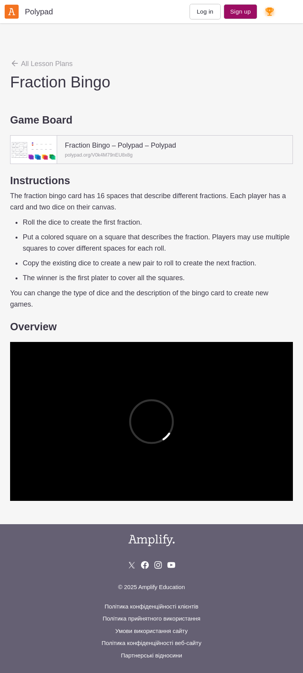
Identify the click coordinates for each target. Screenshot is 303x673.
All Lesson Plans (41, 63)
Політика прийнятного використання (151, 618)
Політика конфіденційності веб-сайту (151, 643)
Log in (205, 11)
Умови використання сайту (151, 631)
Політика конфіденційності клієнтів (151, 606)
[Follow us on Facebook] (145, 565)
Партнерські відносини (151, 655)
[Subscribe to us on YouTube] (171, 565)
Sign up (240, 11)
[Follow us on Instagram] (158, 565)
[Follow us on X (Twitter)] (131, 565)
